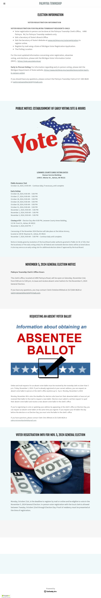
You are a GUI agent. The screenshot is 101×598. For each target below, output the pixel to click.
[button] (9, 4)
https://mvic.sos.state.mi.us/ (29, 61)
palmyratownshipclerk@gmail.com (27, 82)
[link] (50, 4)
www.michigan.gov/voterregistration (63, 40)
